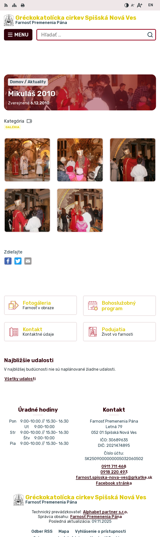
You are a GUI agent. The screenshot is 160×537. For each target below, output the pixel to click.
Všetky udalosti (20, 349)
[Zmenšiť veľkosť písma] (132, 5)
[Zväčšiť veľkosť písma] (139, 5)
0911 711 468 (113, 436)
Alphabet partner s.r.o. (105, 482)
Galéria (12, 97)
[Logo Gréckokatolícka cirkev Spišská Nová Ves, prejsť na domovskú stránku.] (80, 20)
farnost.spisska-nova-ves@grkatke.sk (114, 447)
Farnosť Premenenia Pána (96, 487)
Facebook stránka (114, 453)
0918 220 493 (114, 442)
